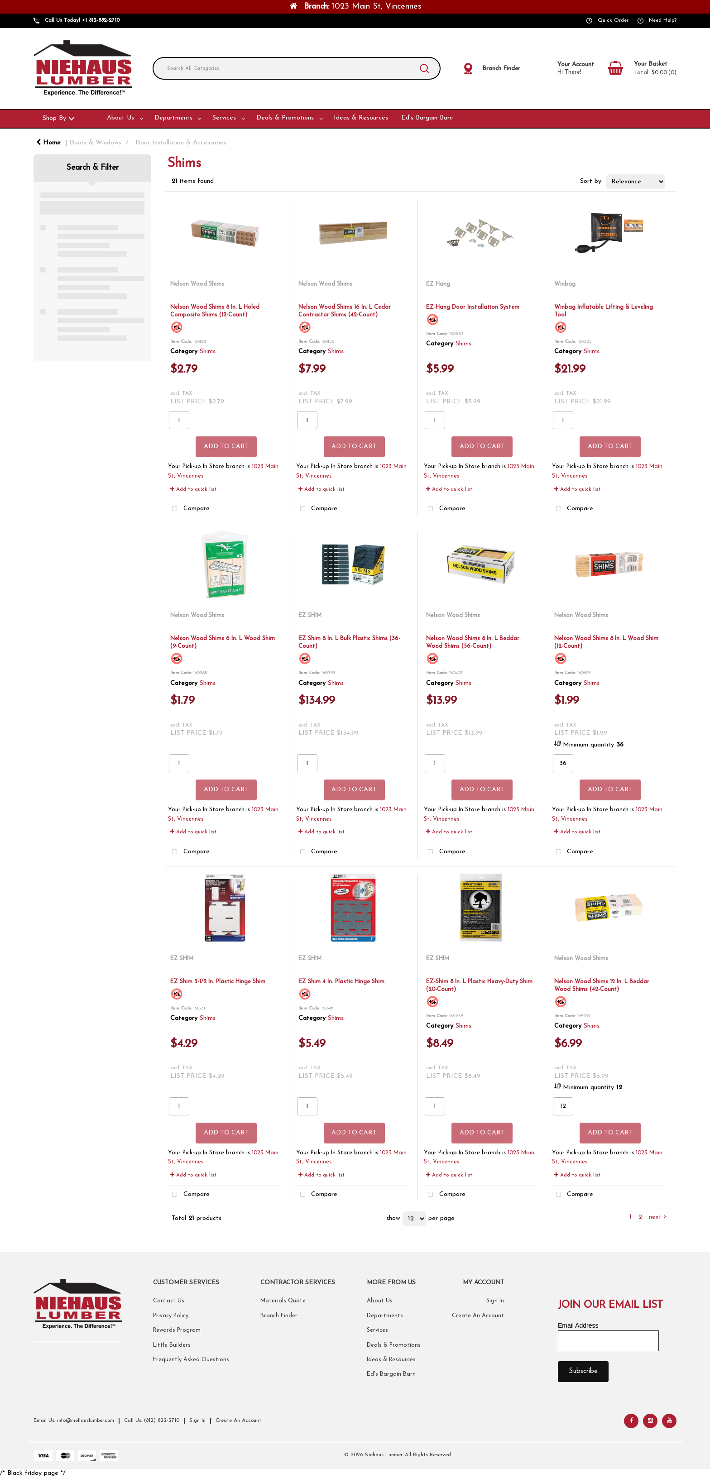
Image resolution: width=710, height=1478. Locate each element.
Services (224, 118)
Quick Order (613, 20)
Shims (208, 351)
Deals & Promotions (285, 118)
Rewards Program (177, 1330)
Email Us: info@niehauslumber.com (74, 1420)
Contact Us (168, 1301)
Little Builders (172, 1345)
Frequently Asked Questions (191, 1360)
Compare (189, 509)
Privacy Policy (170, 1316)
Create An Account (478, 1316)
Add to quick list (193, 489)
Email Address (578, 1325)
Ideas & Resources (361, 118)
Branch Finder (278, 1316)
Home (48, 142)
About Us (120, 118)
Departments (173, 118)
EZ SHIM (309, 615)
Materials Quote (283, 1301)
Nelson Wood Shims (197, 284)
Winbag (565, 284)
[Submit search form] (424, 68)
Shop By (54, 118)
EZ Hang (438, 284)
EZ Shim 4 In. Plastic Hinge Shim (341, 982)
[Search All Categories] (297, 68)
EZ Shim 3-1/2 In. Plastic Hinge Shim (217, 982)
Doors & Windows (95, 142)
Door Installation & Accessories (180, 142)
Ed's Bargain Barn (427, 118)
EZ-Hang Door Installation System (472, 307)
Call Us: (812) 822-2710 (151, 1420)
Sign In (495, 1301)
